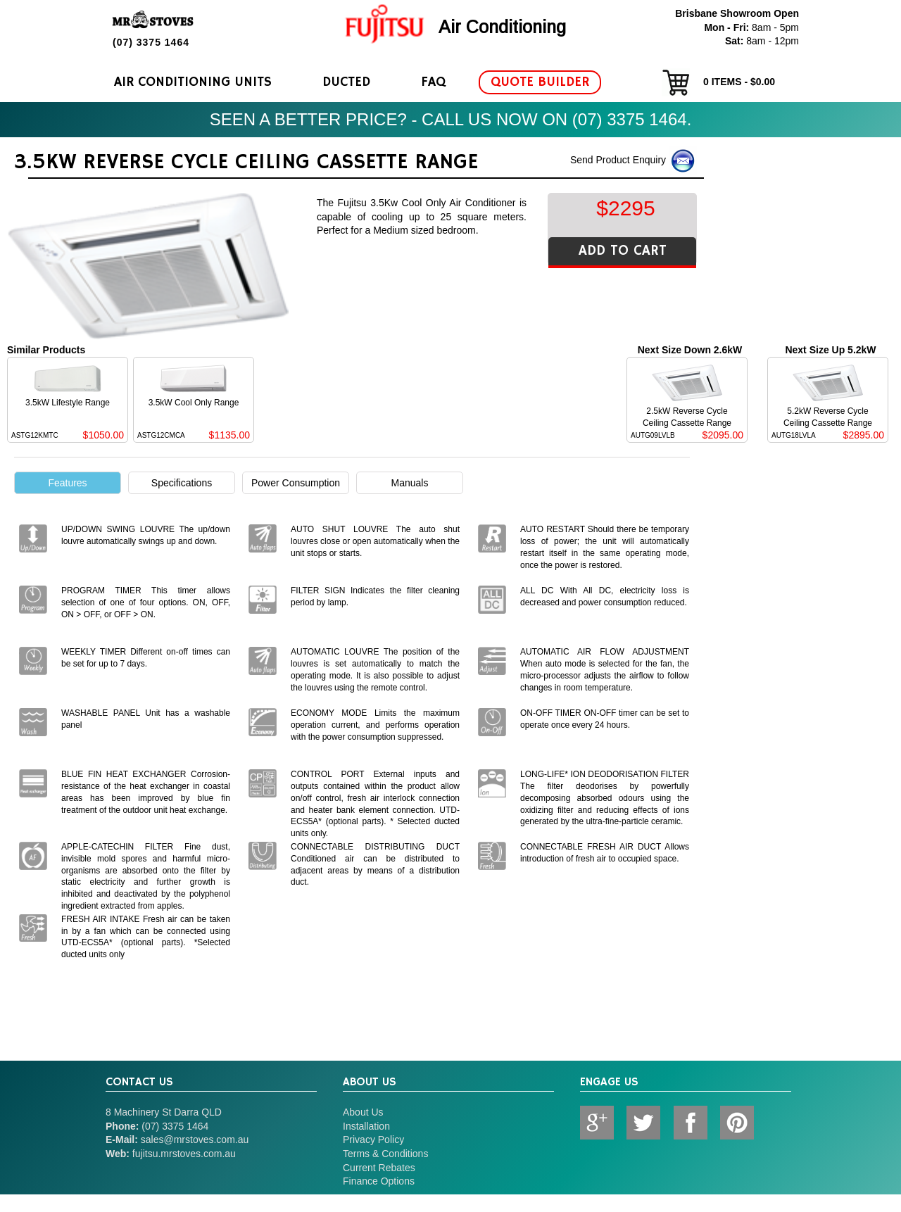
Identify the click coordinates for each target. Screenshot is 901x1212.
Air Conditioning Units (193, 82)
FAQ (433, 82)
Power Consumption (295, 482)
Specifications (181, 482)
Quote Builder (540, 82)
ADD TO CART (623, 251)
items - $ (718, 82)
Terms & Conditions (385, 1153)
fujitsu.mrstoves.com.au (184, 1153)
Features (67, 482)
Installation (366, 1126)
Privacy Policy (373, 1139)
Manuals (410, 482)
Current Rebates (379, 1167)
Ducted (346, 82)
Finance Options (379, 1181)
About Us (363, 1112)
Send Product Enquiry (633, 160)
